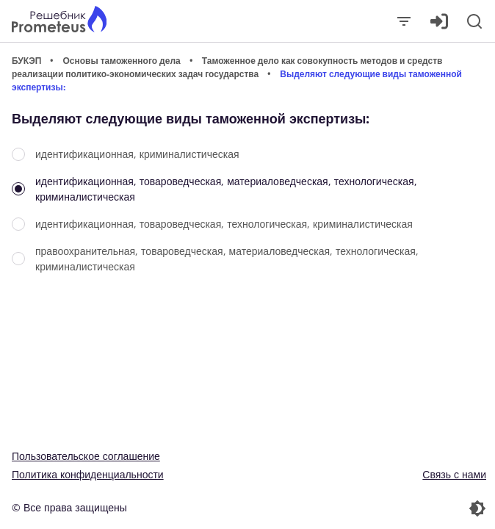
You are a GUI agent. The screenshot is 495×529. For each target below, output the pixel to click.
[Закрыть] (404, 21)
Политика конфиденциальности (88, 474)
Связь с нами (454, 474)
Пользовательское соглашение (86, 456)
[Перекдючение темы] (368, 508)
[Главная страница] (59, 21)
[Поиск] (474, 21)
